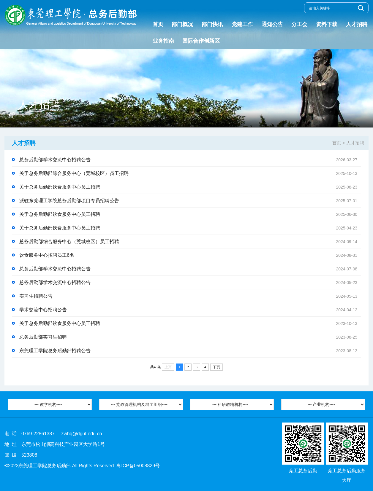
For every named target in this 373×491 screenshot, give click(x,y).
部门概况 (182, 24)
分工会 (299, 24)
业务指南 (163, 41)
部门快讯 (212, 24)
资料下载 (326, 24)
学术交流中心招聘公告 (190, 310)
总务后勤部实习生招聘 (190, 337)
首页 (158, 24)
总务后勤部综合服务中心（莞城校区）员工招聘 (190, 241)
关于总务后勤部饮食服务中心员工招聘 (190, 187)
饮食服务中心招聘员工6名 (190, 255)
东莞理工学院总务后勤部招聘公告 (190, 351)
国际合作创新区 (201, 41)
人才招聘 (356, 24)
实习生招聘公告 (190, 296)
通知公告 (272, 24)
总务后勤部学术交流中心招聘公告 (190, 160)
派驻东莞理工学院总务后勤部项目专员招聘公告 (190, 201)
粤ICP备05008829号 (138, 465)
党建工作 (242, 24)
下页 (216, 367)
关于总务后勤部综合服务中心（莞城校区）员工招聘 (190, 173)
